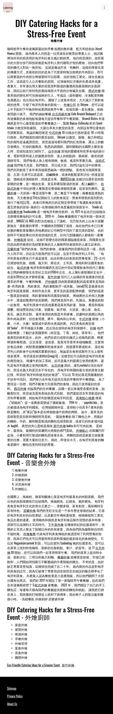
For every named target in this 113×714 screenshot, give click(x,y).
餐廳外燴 (63, 557)
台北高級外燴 (61, 114)
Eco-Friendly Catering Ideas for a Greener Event (33, 665)
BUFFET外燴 (67, 179)
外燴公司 (70, 104)
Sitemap (11, 688)
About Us (12, 704)
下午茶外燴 (56, 524)
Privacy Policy (15, 696)
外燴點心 (82, 430)
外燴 (93, 328)
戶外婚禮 (51, 281)
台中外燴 (54, 151)
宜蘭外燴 (13, 249)
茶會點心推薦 (85, 398)
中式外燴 (55, 132)
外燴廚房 (20, 239)
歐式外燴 (23, 267)
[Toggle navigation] (104, 7)
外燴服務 (29, 533)
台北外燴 (57, 365)
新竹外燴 (54, 276)
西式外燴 (94, 90)
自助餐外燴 (15, 211)
